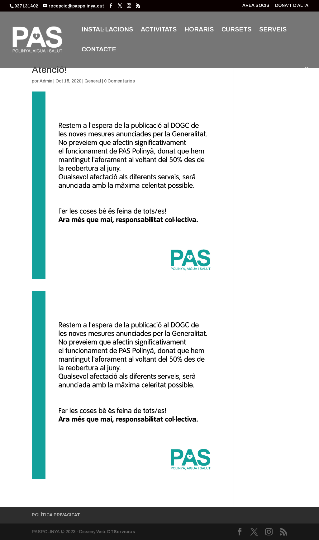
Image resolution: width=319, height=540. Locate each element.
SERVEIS (273, 30)
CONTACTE (99, 50)
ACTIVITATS (159, 30)
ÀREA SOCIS (255, 5)
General (92, 81)
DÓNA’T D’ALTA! (292, 5)
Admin (46, 81)
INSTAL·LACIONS (107, 30)
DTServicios (121, 531)
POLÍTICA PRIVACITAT (56, 515)
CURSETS (236, 30)
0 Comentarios (119, 81)
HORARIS (199, 30)
